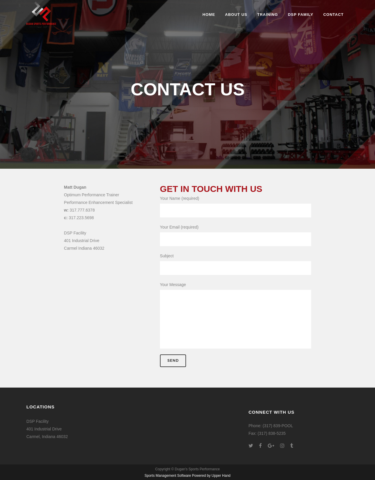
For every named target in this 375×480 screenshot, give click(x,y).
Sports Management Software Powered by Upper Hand (187, 476)
